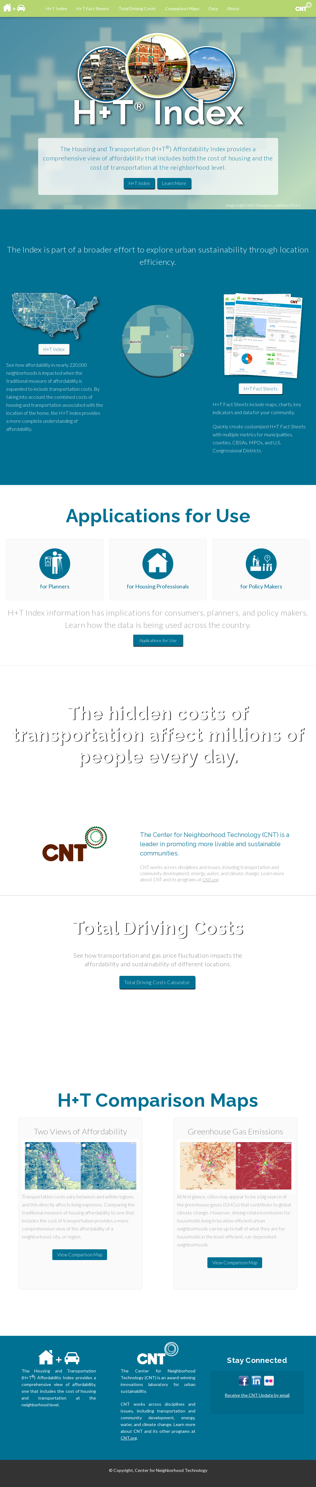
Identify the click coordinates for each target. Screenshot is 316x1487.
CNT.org (210, 879)
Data (213, 8)
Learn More (174, 183)
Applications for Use (158, 640)
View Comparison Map (79, 1254)
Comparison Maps (182, 8)
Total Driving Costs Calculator (157, 982)
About (233, 8)
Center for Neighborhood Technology (171, 1470)
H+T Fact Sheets (92, 8)
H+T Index (56, 8)
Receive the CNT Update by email (257, 1395)
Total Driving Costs (137, 8)
